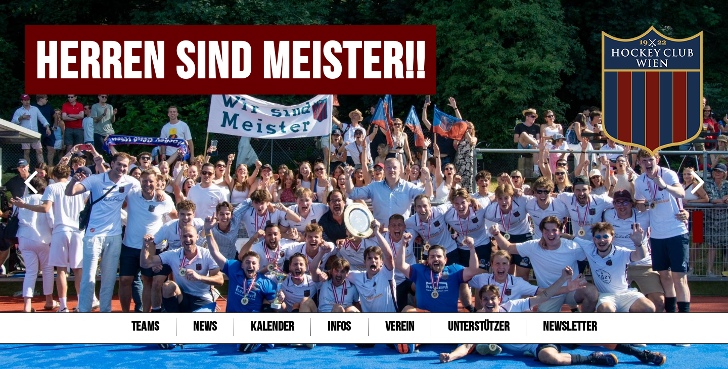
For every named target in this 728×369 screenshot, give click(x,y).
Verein (400, 327)
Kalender (272, 327)
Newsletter (570, 327)
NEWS (205, 327)
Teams (145, 327)
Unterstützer (478, 327)
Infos (339, 327)
